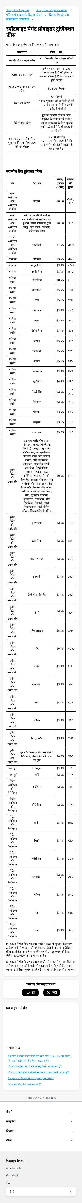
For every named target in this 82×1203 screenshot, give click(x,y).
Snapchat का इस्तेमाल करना (51, 10)
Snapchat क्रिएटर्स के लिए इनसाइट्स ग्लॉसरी (31, 1078)
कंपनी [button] (39, 1111)
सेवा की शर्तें (12, 1175)
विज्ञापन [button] (39, 1130)
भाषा (8, 1183)
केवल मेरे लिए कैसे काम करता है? (24, 1084)
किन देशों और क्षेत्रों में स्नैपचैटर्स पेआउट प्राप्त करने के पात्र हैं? (38, 1072)
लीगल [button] (39, 1140)
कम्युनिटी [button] (39, 1121)
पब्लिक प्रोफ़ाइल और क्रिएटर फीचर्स (24, 15)
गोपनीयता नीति (14, 1168)
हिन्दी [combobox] (41, 1192)
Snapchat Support (17, 10)
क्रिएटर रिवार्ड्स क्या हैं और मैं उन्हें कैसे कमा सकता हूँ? (35, 1066)
